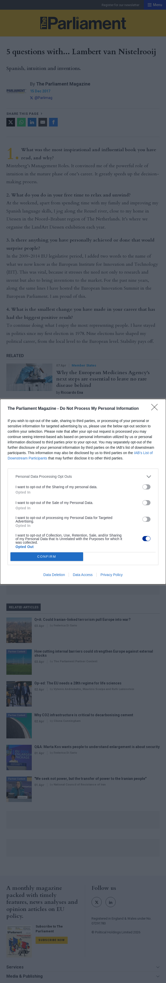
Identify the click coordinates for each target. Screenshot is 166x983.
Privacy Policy (111, 575)
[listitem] (83, 476)
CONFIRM (46, 556)
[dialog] (83, 491)
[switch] (146, 486)
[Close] (156, 409)
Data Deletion (54, 575)
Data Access (83, 575)
